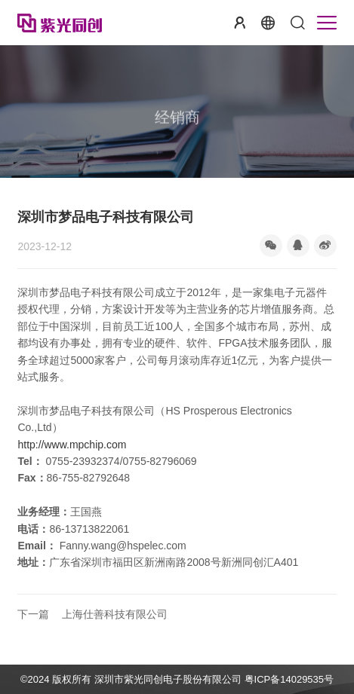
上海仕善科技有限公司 (92, 614)
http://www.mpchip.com (71, 445)
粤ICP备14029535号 (289, 679)
